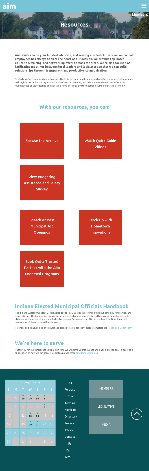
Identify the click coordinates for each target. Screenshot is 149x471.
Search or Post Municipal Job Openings (42, 226)
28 (23, 398)
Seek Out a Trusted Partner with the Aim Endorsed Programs (42, 267)
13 (30, 416)
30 (37, 398)
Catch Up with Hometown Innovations (100, 226)
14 (37, 416)
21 (37, 424)
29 (30, 398)
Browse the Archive (42, 141)
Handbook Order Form (120, 327)
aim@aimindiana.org (87, 353)
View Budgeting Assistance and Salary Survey (42, 183)
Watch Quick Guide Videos (100, 144)
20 (30, 424)
